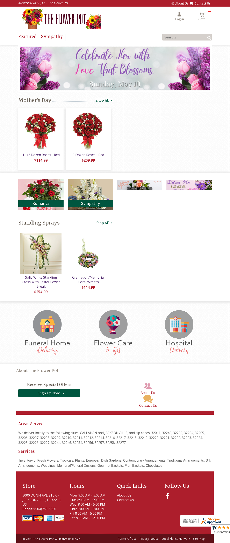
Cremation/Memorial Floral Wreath (88, 279)
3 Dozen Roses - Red (88, 155)
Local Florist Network (175, 539)
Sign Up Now (49, 393)
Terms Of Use (127, 539)
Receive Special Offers (49, 384)
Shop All (104, 100)
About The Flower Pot (37, 370)
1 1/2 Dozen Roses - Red (41, 155)
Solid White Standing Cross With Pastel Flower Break (41, 282)
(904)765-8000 (45, 509)
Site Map (199, 539)
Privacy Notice (149, 539)
